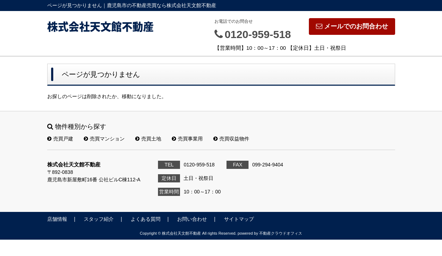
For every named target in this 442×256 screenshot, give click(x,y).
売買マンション (104, 139)
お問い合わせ (192, 219)
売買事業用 (187, 139)
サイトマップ (239, 219)
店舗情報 (57, 219)
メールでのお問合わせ (352, 26)
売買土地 (148, 139)
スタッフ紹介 (99, 219)
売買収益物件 (231, 139)
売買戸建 (60, 139)
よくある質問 (145, 219)
